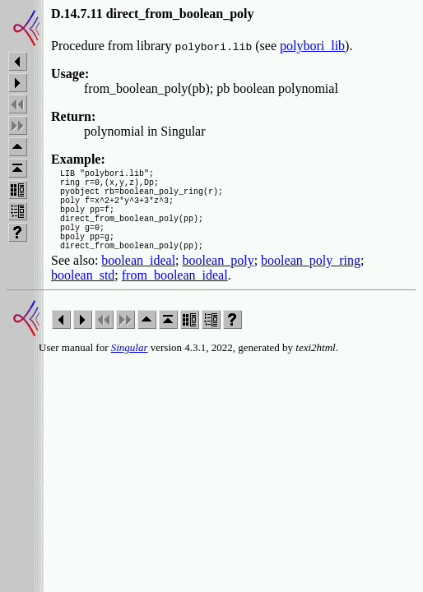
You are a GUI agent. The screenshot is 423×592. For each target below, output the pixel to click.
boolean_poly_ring (310, 282)
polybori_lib (312, 46)
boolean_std (82, 297)
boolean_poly (218, 282)
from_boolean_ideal (175, 297)
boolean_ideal (138, 282)
